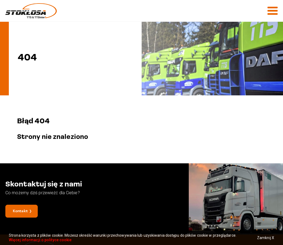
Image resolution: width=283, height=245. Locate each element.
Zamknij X (265, 238)
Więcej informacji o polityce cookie (40, 240)
